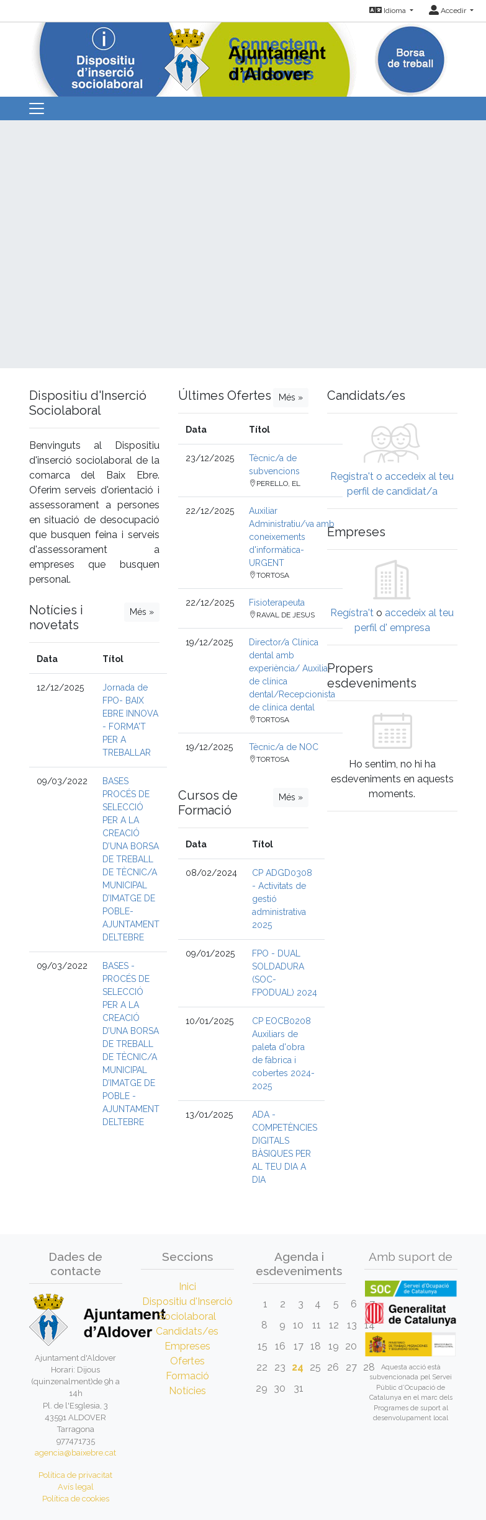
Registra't (352, 476)
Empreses (187, 1346)
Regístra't (352, 613)
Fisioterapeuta (277, 603)
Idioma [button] (388, 10)
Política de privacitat (75, 1475)
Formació (187, 1376)
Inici (187, 1286)
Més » (142, 612)
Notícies (187, 1391)
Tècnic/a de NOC (283, 747)
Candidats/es (187, 1331)
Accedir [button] (448, 10)
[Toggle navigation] (36, 108)
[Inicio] (243, 55)
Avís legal (76, 1486)
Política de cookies (75, 1498)
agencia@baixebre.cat (75, 1452)
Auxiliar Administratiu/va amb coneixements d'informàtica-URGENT (292, 537)
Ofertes (187, 1361)
